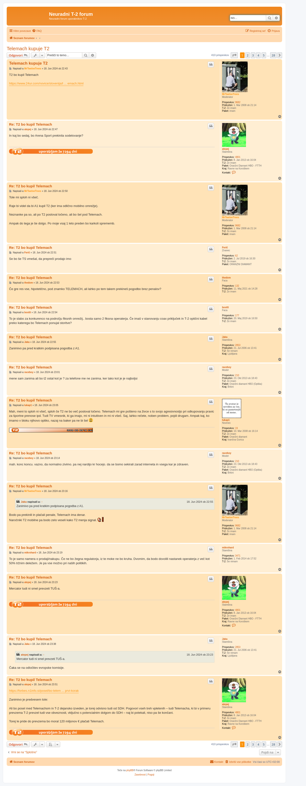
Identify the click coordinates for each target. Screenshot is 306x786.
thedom (226, 277)
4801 (237, 157)
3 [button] (253, 55)
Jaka (224, 337)
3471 (237, 555)
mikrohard (228, 547)
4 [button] (258, 55)
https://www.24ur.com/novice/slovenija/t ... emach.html (46, 83)
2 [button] (247, 55)
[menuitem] (37, 31)
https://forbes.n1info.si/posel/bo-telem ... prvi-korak (44, 690)
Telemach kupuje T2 (28, 48)
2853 (237, 345)
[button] (234, 55)
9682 (237, 102)
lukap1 (226, 420)
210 (237, 375)
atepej (225, 149)
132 (237, 285)
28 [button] (273, 55)
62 (236, 255)
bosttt (225, 307)
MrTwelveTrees (230, 94)
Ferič (225, 247)
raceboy (226, 367)
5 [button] (264, 55)
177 (237, 315)
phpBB (129, 770)
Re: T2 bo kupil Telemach (30, 124)
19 (236, 428)
